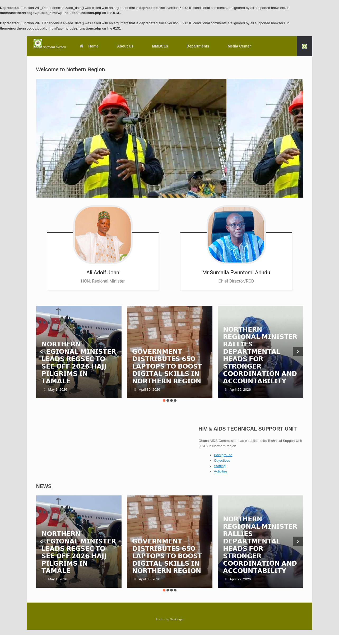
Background (223, 455)
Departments (198, 46)
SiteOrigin (176, 619)
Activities (220, 471)
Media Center (239, 46)
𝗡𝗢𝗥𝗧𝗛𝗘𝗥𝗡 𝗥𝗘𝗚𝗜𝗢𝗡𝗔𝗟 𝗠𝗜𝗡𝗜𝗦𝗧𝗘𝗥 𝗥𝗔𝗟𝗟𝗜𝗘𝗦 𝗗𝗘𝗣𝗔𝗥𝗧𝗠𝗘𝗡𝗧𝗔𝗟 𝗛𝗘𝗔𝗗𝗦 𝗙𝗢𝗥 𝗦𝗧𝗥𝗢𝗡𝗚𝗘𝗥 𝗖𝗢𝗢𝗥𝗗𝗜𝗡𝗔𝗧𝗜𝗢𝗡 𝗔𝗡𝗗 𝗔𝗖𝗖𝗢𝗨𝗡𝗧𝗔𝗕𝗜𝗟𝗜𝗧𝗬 (260, 355)
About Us (125, 46)
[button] (304, 46)
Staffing (220, 466)
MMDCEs (160, 46)
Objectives (222, 460)
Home (89, 46)
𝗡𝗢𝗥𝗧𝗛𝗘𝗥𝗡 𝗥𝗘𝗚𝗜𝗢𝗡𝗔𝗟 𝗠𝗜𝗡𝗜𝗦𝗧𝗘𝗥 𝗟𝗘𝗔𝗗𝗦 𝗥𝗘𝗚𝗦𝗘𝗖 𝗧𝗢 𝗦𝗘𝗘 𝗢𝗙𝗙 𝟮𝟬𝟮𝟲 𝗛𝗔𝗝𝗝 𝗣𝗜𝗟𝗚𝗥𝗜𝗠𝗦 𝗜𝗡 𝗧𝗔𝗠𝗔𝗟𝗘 (78, 363)
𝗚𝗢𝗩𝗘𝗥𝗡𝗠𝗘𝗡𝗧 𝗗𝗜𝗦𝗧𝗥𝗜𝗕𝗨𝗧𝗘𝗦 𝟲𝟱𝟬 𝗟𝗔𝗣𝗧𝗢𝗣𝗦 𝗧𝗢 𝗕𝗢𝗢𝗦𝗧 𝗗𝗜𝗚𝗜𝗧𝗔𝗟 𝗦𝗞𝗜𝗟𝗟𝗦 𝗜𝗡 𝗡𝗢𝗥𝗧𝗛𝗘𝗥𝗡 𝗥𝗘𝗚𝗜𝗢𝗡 (167, 366)
